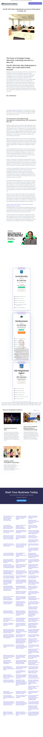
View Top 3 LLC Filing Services (35, 3)
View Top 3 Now (21, 501)
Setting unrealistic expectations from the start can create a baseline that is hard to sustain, (19, 206)
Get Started (21, 290)
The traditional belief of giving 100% (14, 111)
